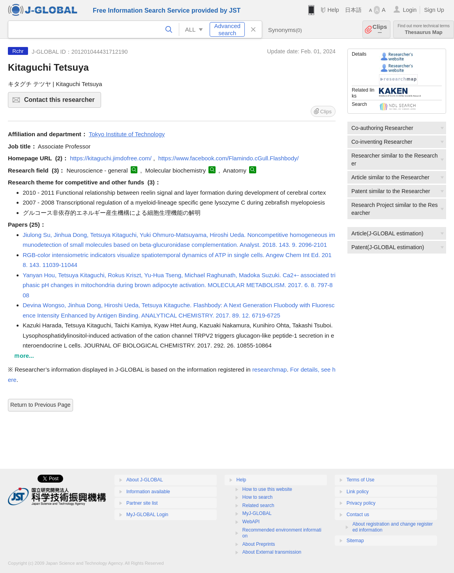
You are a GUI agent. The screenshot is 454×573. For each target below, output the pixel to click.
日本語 (353, 10)
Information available (148, 491)
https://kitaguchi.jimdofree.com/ (111, 158)
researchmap (269, 369)
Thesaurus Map (424, 29)
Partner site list (142, 503)
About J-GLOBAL (144, 480)
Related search (258, 505)
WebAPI (251, 521)
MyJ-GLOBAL (257, 513)
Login (409, 10)
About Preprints (258, 544)
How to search (257, 497)
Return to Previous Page (40, 405)
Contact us (358, 514)
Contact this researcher (61, 102)
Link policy (358, 491)
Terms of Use (361, 480)
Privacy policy (361, 503)
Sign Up (434, 10)
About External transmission (271, 552)
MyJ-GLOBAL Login (147, 514)
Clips (380, 29)
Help (333, 10)
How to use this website (267, 489)
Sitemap (355, 540)
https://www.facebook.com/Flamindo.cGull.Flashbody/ (228, 158)
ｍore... (24, 355)
